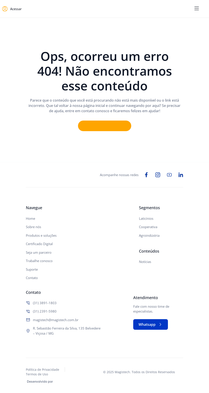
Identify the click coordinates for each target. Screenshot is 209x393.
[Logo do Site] (104, 9)
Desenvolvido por (40, 381)
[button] (196, 9)
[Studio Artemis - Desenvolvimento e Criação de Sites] (64, 381)
